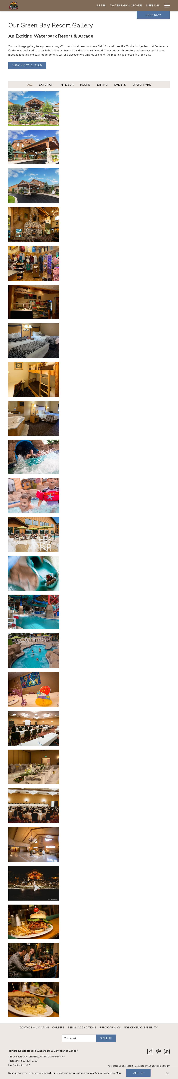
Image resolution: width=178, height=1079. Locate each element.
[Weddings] (115, 5)
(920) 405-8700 (29, 1060)
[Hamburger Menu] (166, 5)
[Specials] (153, 5)
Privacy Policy (110, 1027)
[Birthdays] (135, 5)
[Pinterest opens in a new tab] (158, 1051)
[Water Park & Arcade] (70, 5)
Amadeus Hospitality (159, 1066)
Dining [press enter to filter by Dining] (102, 85)
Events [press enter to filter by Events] (120, 85)
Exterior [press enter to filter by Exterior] (46, 85)
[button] (33, 108)
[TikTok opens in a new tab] (167, 1051)
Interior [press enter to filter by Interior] (67, 85)
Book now (153, 15)
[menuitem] (34, 1027)
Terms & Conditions (82, 1027)
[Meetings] (97, 5)
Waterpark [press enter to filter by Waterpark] (141, 85)
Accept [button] (138, 1073)
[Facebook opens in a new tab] (150, 1051)
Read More (115, 1073)
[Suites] (45, 5)
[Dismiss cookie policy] (167, 1073)
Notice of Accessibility (140, 1027)
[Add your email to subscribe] (79, 1038)
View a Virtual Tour (27, 65)
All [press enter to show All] (29, 85)
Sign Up (106, 1038)
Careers (58, 1027)
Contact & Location (34, 1027)
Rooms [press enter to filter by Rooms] (85, 85)
